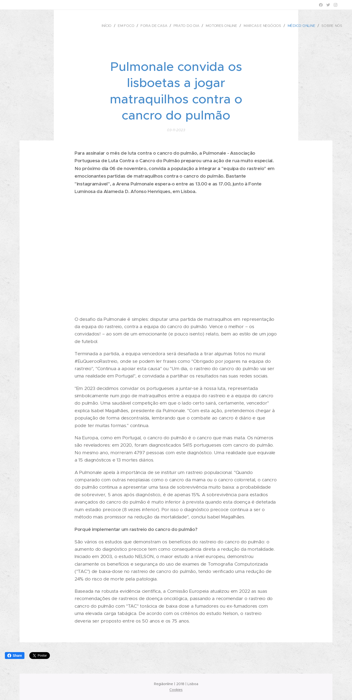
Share (14, 655)
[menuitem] (110, 26)
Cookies (176, 690)
